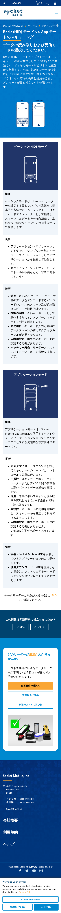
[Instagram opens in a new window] (41, 871)
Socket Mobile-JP (13, 25)
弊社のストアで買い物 (30, 704)
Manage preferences (30, 899)
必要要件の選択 (30, 685)
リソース (32, 25)
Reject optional (17, 907)
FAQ (54, 595)
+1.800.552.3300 (27, 799)
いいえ (39, 627)
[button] (47, 3)
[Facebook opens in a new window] (20, 871)
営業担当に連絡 (30, 695)
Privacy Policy (26, 892)
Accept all (46, 907)
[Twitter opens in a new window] (27, 871)
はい (20, 627)
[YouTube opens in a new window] (34, 871)
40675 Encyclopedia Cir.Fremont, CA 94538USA (16, 790)
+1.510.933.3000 (27, 802)
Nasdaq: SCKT (14, 808)
